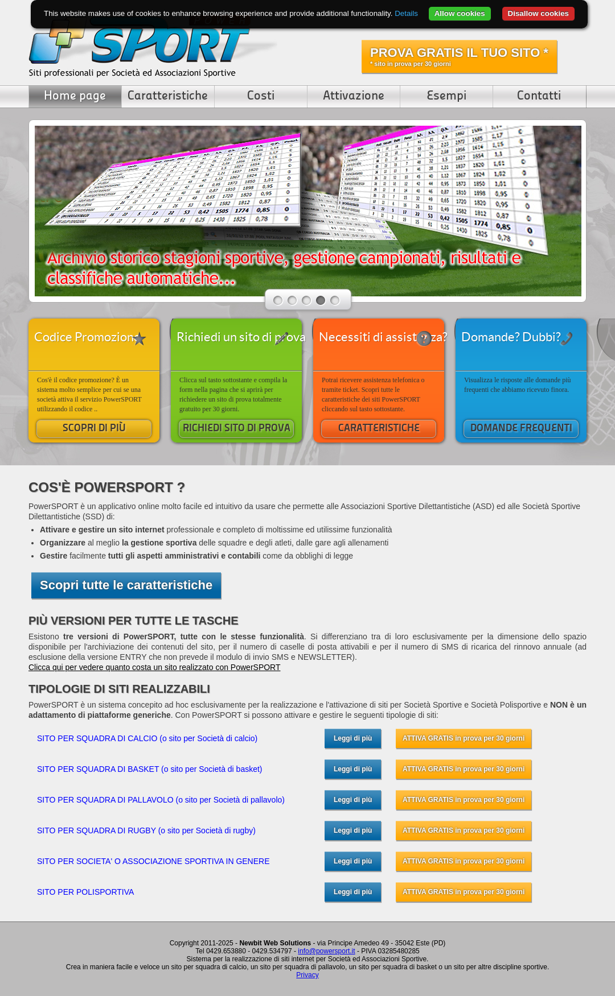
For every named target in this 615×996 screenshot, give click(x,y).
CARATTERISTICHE (379, 428)
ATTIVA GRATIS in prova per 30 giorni (463, 738)
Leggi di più (353, 738)
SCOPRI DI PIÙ (94, 428)
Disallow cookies (538, 13)
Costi (260, 96)
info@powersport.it (326, 951)
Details (406, 13)
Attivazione (353, 96)
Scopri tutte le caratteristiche (126, 585)
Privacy (307, 975)
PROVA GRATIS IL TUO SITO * (459, 56)
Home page (75, 96)
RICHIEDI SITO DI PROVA (236, 428)
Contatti (539, 96)
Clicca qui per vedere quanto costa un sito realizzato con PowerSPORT (154, 667)
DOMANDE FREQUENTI (521, 428)
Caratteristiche (168, 96)
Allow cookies (459, 13)
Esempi (446, 96)
